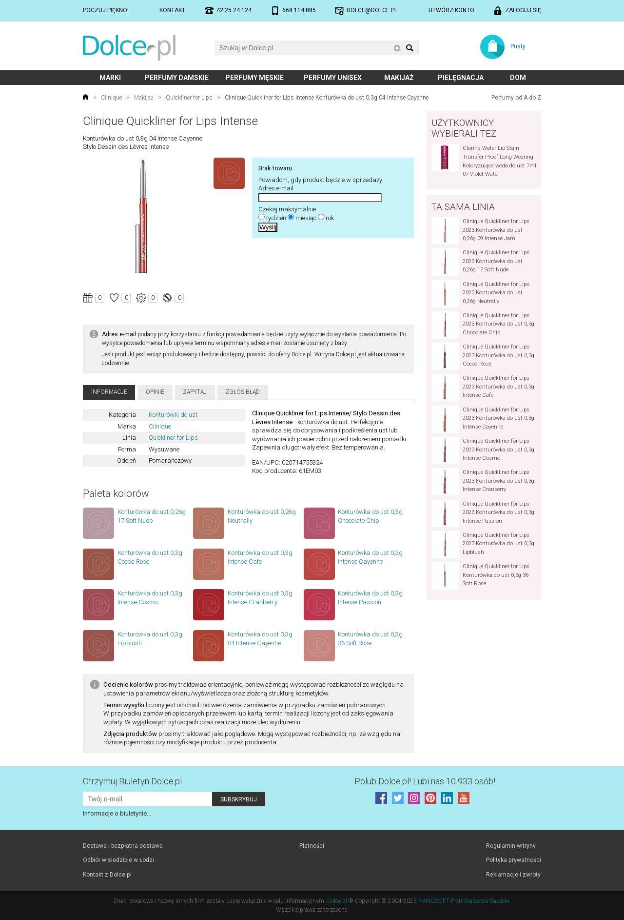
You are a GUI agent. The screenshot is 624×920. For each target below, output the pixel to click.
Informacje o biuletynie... (117, 813)
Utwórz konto (451, 10)
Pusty (518, 46)
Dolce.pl (337, 901)
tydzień (276, 218)
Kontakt (172, 10)
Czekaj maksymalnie (287, 209)
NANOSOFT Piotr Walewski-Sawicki (463, 901)
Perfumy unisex (333, 78)
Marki (110, 78)
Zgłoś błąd (242, 391)
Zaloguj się (523, 10)
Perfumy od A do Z (516, 97)
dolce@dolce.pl (372, 10)
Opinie (155, 391)
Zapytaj (195, 391)
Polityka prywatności (513, 860)
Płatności (311, 845)
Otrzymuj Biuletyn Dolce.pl (132, 781)
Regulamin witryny (511, 845)
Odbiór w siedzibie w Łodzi (118, 860)
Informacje (109, 391)
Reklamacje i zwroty (513, 874)
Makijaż (399, 78)
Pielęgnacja (461, 78)
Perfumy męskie (254, 78)
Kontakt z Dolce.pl (107, 874)
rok (330, 218)
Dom (518, 78)
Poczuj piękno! (106, 10)
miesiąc (305, 218)
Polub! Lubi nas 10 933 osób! (424, 781)
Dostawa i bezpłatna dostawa (123, 845)
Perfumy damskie (177, 78)
